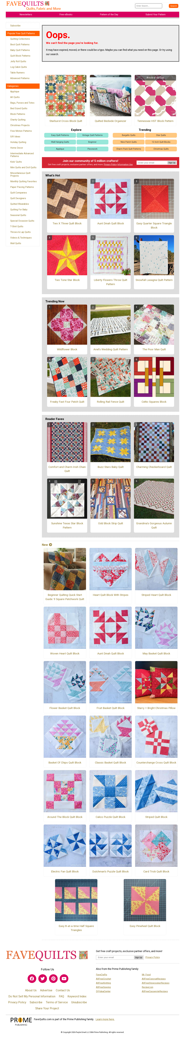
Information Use (125, 166)
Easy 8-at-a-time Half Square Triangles (76, 929)
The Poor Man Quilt (154, 351)
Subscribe (15, 27)
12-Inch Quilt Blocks (161, 144)
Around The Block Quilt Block (64, 818)
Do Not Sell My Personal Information (31, 998)
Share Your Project (47, 1010)
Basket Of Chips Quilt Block (64, 764)
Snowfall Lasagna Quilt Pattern (154, 281)
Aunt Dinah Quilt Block (110, 225)
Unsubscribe (79, 1004)
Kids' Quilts (16, 163)
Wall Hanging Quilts (60, 144)
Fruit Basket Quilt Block (110, 709)
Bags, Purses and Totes (22, 104)
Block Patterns (17, 115)
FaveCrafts (101, 976)
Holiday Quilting (18, 143)
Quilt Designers (18, 200)
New (47, 546)
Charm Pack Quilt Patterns (128, 150)
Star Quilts (161, 137)
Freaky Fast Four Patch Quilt (67, 403)
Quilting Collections (20, 40)
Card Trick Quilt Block (156, 873)
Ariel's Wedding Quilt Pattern (110, 351)
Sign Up (172, 164)
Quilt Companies (18, 194)
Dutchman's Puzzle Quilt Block (110, 873)
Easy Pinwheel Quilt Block (145, 927)
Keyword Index (76, 998)
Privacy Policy (110, 166)
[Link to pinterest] (53, 980)
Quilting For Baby (18, 211)
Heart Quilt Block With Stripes (110, 596)
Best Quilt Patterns (19, 46)
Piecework (92, 150)
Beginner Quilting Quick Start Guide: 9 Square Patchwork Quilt (64, 598)
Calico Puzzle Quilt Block (110, 818)
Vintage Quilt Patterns (92, 137)
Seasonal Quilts (18, 216)
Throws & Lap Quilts (20, 233)
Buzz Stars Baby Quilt (111, 468)
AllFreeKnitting (103, 984)
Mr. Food (146, 976)
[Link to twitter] (42, 980)
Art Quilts (15, 98)
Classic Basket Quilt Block (110, 764)
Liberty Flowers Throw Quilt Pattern (110, 284)
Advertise (46, 992)
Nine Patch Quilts (129, 144)
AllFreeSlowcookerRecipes (155, 984)
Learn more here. (105, 1020)
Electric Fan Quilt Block (65, 873)
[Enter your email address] (115, 959)
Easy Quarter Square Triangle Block (154, 227)
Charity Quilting (17, 121)
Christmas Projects (20, 127)
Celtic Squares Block (154, 403)
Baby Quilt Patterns (20, 51)
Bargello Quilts (128, 137)
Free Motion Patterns (21, 132)
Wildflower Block (67, 351)
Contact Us (63, 992)
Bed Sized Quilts (18, 110)
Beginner (92, 144)
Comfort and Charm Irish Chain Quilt (67, 470)
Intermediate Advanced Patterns (22, 156)
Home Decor (16, 149)
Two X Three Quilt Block (67, 225)
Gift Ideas (15, 138)
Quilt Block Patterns (20, 57)
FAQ (61, 998)
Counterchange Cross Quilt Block (156, 764)
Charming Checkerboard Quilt (154, 468)
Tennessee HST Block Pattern (155, 122)
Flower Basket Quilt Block (64, 709)
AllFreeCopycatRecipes (154, 980)
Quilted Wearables (19, 205)
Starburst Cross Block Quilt (65, 122)
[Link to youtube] (64, 980)
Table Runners (17, 74)
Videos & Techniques (21, 239)
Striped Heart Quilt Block (156, 596)
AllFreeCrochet (103, 980)
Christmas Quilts (161, 150)
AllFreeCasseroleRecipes (155, 993)
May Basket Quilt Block (156, 655)
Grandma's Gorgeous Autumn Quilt (154, 527)
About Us (31, 992)
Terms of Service (57, 1004)
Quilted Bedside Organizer (110, 122)
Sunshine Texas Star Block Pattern (67, 527)
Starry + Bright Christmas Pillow (156, 709)
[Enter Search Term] (148, 6)
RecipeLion (147, 988)
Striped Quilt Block (156, 818)
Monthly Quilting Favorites (23, 183)
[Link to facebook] (32, 980)
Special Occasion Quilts (22, 222)
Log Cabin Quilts (18, 68)
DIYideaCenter (103, 993)
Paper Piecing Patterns (22, 188)
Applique (14, 93)
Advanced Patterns (19, 79)
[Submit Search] (173, 7)
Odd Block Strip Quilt (110, 525)
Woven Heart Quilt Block (64, 655)
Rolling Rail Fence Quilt (110, 403)
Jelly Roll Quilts (18, 63)
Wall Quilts (15, 245)
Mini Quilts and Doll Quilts (23, 169)
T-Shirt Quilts (16, 228)
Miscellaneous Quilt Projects (20, 176)
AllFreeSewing (103, 988)
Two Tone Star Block (67, 281)
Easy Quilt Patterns (60, 137)
